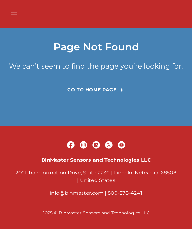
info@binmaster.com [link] (76, 193)
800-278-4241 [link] (125, 193)
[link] (70, 145)
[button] (28, 14)
